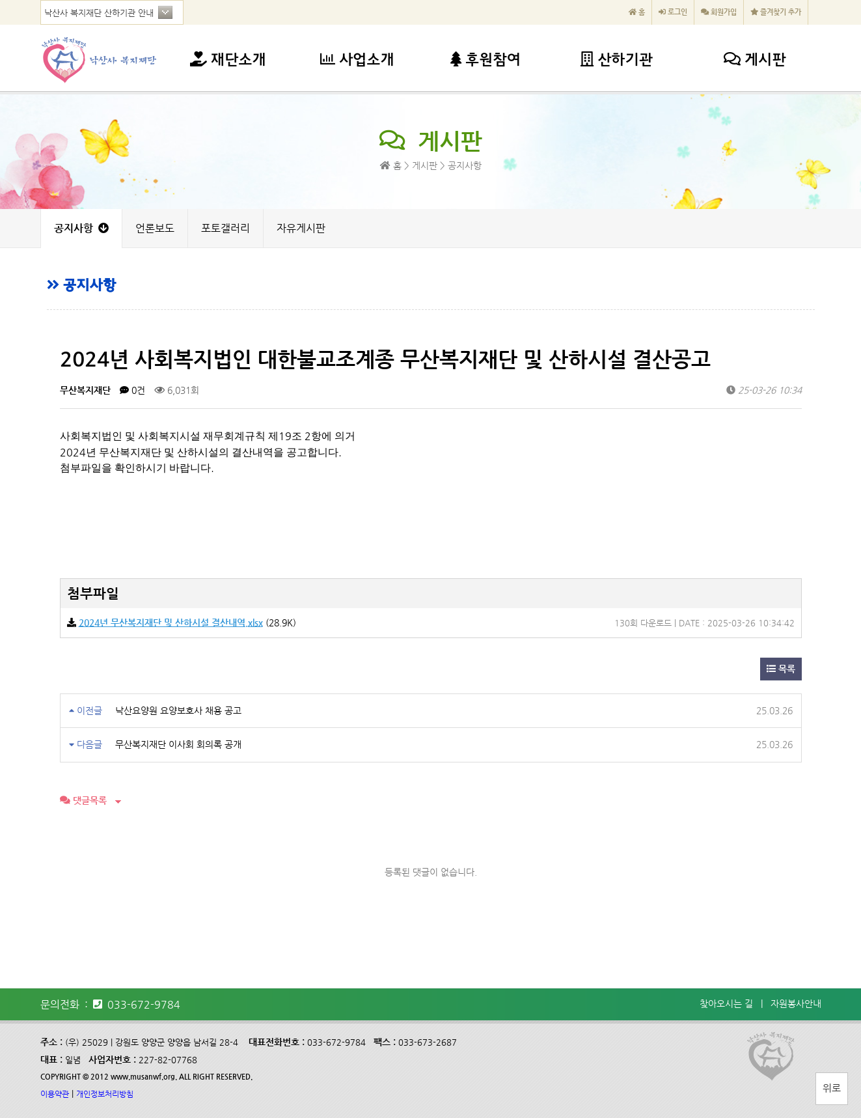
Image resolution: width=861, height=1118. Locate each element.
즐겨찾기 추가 (775, 12)
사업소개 (357, 61)
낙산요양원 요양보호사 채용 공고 (178, 710)
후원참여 (485, 61)
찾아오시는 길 (726, 1003)
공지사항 (81, 228)
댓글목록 (83, 800)
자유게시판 (301, 228)
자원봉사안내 (796, 1003)
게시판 (755, 61)
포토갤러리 (225, 228)
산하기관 (617, 61)
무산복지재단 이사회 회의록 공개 (178, 744)
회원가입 (719, 12)
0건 (132, 390)
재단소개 (228, 61)
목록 (781, 669)
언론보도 (154, 228)
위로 (832, 1087)
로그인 (673, 12)
